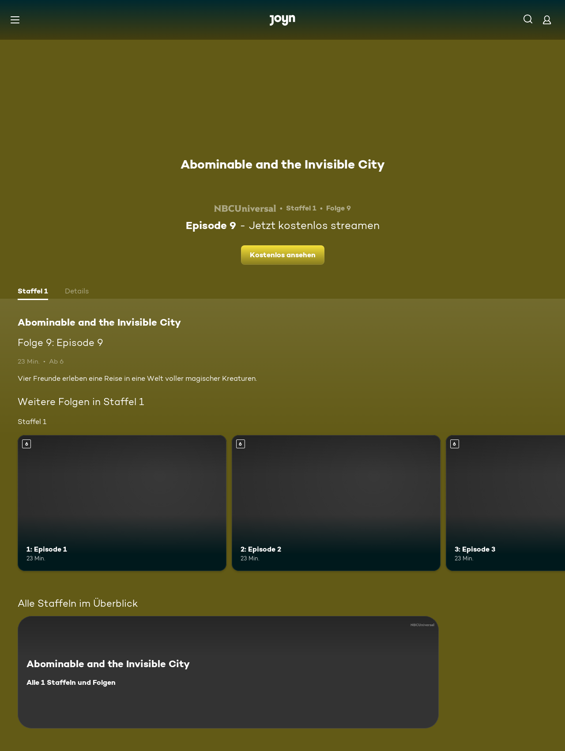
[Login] (547, 19)
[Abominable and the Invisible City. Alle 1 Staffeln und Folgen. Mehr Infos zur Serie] (228, 672)
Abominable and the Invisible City (283, 164)
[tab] (33, 292)
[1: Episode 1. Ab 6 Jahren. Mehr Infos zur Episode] (122, 503)
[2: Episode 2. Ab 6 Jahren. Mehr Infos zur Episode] (336, 503)
